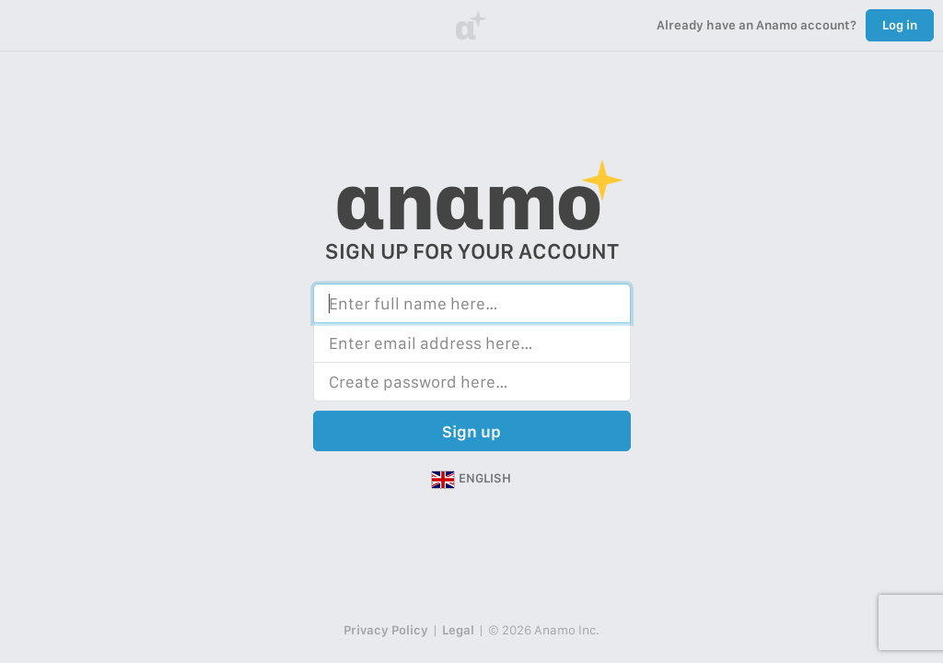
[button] (471, 479)
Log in (899, 24)
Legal (458, 629)
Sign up (471, 431)
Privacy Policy (385, 629)
